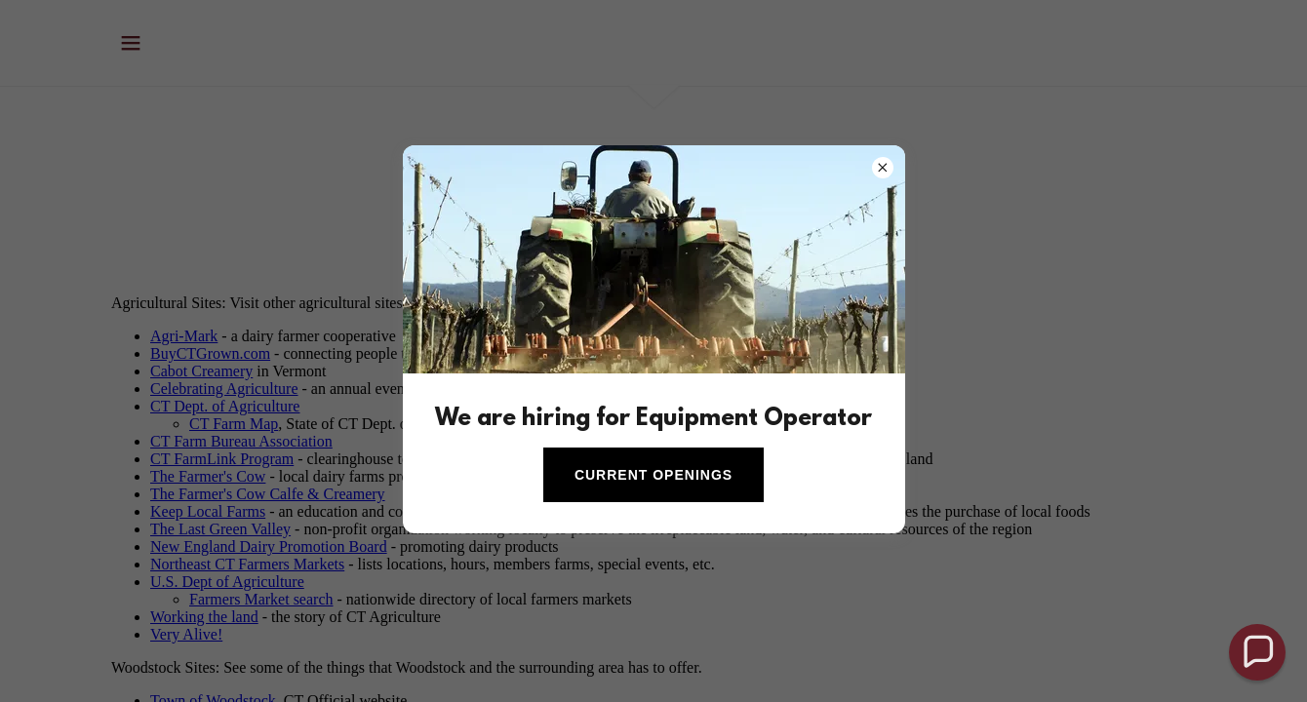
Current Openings (653, 475)
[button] (1257, 652)
